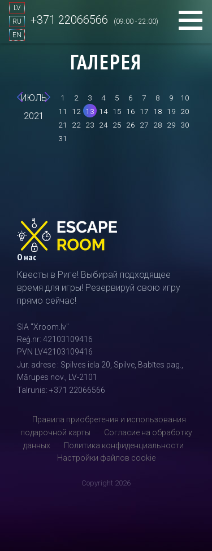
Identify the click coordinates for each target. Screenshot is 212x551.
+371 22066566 (69, 20)
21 (62, 124)
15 (117, 111)
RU (16, 21)
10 (184, 97)
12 (76, 111)
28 (157, 124)
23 (89, 124)
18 (157, 111)
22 (76, 124)
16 (130, 111)
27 (144, 124)
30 (184, 124)
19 (171, 111)
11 (62, 111)
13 (89, 111)
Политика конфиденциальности (124, 445)
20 (184, 111)
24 (103, 124)
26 (130, 124)
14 (103, 111)
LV (17, 8)
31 (62, 138)
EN (16, 35)
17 (144, 111)
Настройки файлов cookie (106, 457)
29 (171, 124)
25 (117, 124)
